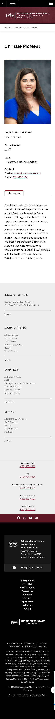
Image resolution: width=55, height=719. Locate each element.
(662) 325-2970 (27, 477)
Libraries (27, 598)
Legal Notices (14, 646)
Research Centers (16, 295)
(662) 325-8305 (27, 488)
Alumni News (10, 341)
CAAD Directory (11, 422)
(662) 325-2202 (27, 466)
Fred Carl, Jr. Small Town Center (19, 302)
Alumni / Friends (15, 328)
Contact (10, 412)
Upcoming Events (11, 393)
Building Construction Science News (20, 383)
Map (7, 425)
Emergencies (27, 580)
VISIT (7, 314)
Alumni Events (10, 338)
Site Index (8, 432)
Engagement (27, 601)
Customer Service (14, 643)
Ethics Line (42, 643)
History (7, 348)
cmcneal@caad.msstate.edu (26, 173)
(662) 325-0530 (27, 498)
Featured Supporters (13, 344)
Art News (8, 380)
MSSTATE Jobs (27, 587)
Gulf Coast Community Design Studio (21, 305)
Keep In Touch (10, 351)
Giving (27, 608)
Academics (27, 591)
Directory (17, 27)
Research (27, 594)
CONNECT (9, 402)
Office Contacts (11, 428)
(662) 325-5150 (27, 509)
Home (7, 27)
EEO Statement (30, 643)
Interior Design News (13, 386)
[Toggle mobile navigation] (51, 3)
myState (13, 4)
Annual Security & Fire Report (34, 646)
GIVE (7, 360)
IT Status (27, 583)
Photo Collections (12, 389)
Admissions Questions (15, 418)
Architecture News (12, 377)
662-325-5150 (20, 177)
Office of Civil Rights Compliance (31, 676)
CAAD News (11, 370)
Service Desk (41, 695)
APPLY (8, 441)
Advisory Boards (11, 335)
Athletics (27, 605)
